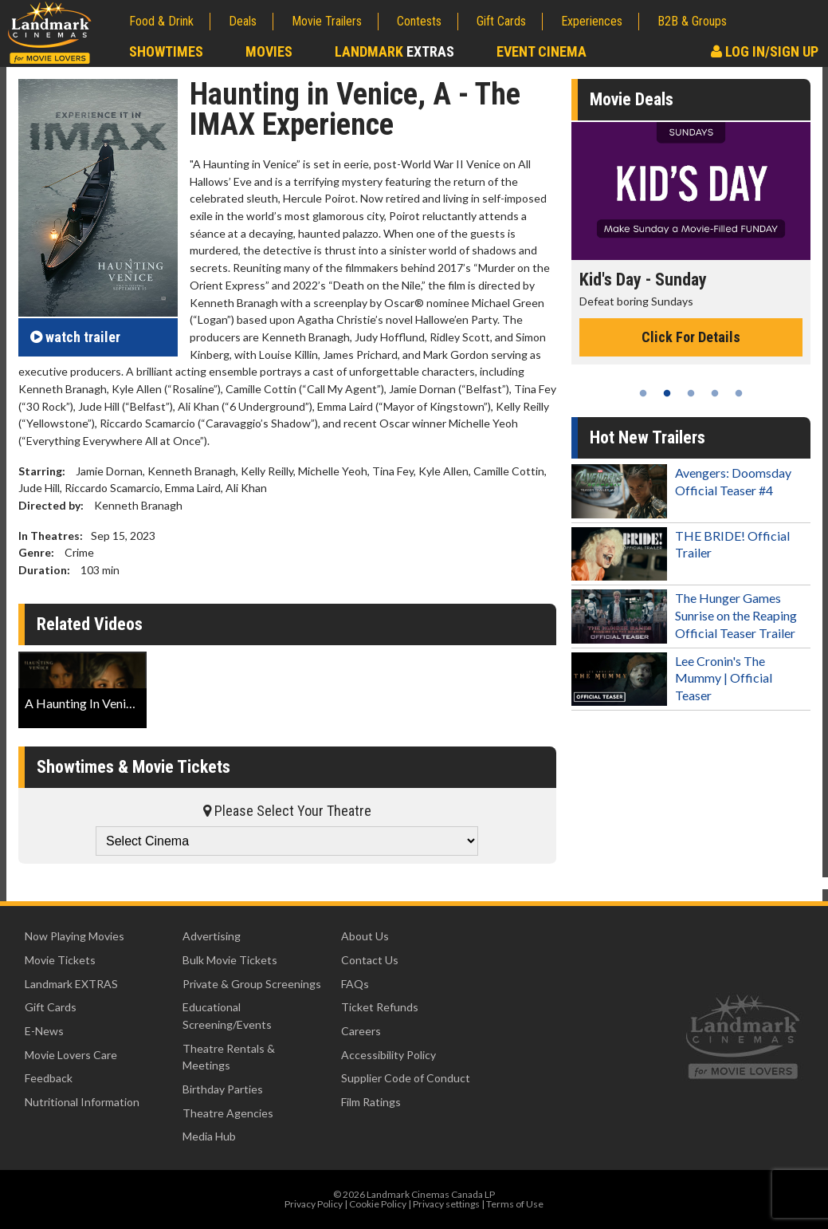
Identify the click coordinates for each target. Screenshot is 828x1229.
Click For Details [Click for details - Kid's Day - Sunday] (691, 337)
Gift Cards (501, 21)
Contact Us (369, 960)
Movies (268, 51)
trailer (75, 337)
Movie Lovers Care (71, 1055)
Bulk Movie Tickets (229, 960)
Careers (361, 1031)
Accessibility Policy (388, 1055)
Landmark (394, 51)
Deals (243, 21)
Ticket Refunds (379, 1007)
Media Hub (209, 1136)
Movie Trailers (327, 21)
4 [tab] (715, 393)
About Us (365, 936)
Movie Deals (631, 99)
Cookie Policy (377, 1204)
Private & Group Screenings (251, 984)
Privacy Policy (314, 1204)
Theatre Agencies (227, 1113)
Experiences (591, 21)
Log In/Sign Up (764, 51)
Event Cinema (541, 51)
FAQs (355, 984)
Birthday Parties (222, 1089)
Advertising (211, 936)
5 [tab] (739, 393)
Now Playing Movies (74, 936)
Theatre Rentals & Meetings (228, 1057)
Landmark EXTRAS (71, 984)
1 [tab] (643, 393)
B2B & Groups (692, 21)
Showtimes (166, 51)
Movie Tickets (60, 960)
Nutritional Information (82, 1102)
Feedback (49, 1078)
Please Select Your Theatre (287, 810)
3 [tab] (691, 393)
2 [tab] (667, 393)
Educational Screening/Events (227, 1015)
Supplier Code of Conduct (405, 1078)
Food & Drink (161, 21)
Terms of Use (514, 1204)
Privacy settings (446, 1204)
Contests (419, 21)
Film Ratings (371, 1102)
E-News (44, 1031)
